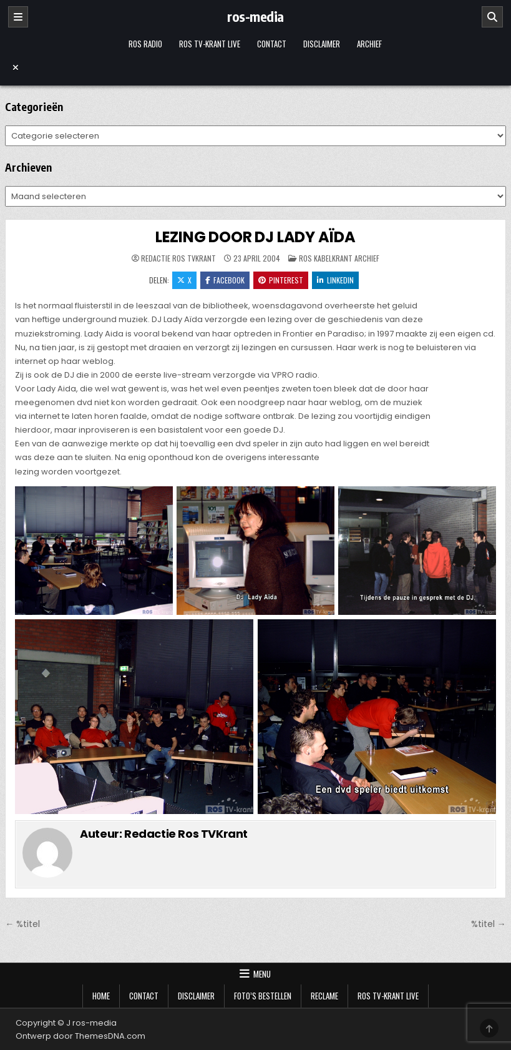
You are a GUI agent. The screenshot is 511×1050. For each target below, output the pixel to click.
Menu (262, 974)
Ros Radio (145, 43)
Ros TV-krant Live (209, 43)
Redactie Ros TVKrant (178, 258)
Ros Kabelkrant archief (339, 258)
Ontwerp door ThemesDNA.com (80, 1036)
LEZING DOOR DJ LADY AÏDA (255, 237)
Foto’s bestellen (262, 995)
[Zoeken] (492, 16)
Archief (369, 43)
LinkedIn (335, 280)
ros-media (255, 16)
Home (101, 995)
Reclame (324, 995)
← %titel (22, 924)
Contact (271, 43)
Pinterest (280, 280)
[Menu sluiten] (255, 67)
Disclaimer (321, 43)
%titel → (488, 924)
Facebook (225, 280)
